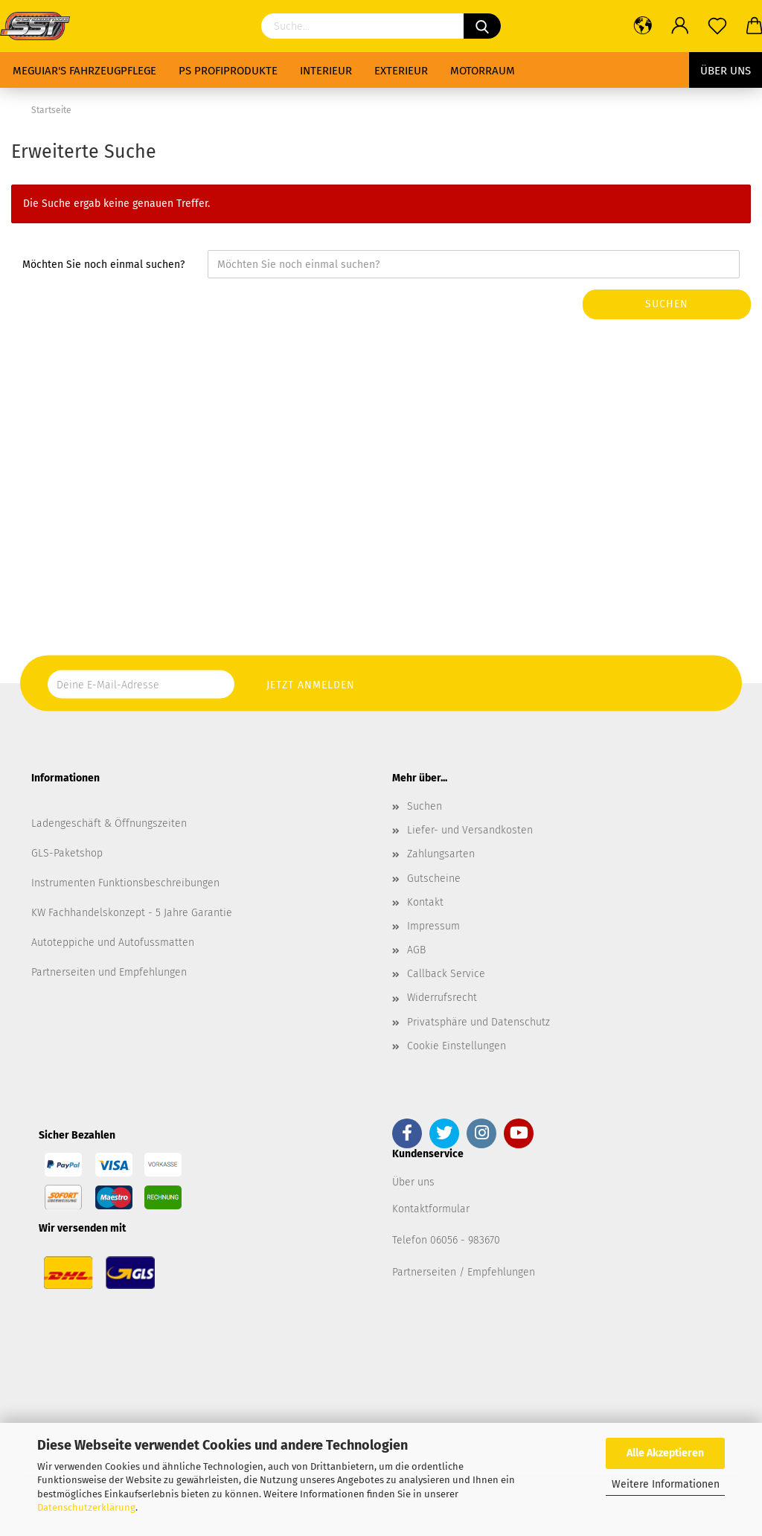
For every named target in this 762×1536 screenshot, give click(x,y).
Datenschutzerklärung (86, 1507)
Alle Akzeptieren (665, 1453)
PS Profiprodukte (228, 70)
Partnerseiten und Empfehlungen (109, 972)
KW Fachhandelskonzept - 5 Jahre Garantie (131, 912)
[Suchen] (482, 26)
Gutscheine (434, 878)
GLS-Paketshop (67, 853)
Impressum (433, 926)
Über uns (725, 70)
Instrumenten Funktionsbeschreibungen (125, 883)
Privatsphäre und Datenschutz (478, 1022)
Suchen (666, 304)
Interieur (326, 70)
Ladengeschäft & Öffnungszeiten (109, 823)
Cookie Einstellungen (456, 1046)
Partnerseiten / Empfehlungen (463, 1272)
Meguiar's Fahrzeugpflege (84, 70)
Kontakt (425, 902)
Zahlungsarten (441, 854)
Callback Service (446, 973)
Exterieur (401, 70)
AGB (416, 950)
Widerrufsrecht (442, 997)
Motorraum (482, 70)
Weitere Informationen (666, 1484)
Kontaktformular (431, 1209)
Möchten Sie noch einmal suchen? (103, 264)
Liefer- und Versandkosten (470, 830)
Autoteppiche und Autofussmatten (112, 942)
